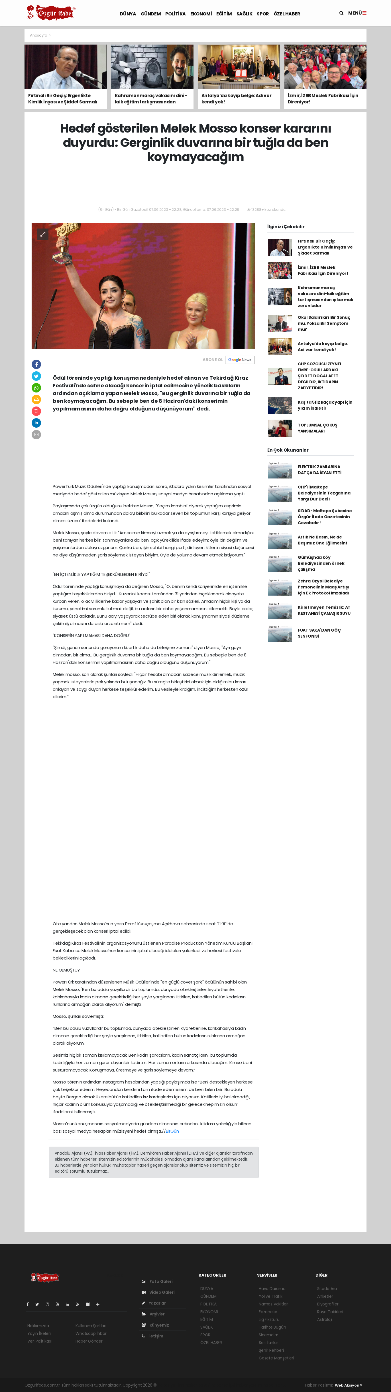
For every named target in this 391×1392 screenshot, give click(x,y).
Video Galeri (158, 1292)
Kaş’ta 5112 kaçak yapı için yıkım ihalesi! (325, 405)
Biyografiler (328, 1304)
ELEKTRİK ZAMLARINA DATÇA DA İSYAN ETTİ (319, 470)
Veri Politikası (39, 1341)
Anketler (325, 1296)
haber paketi (198, 1385)
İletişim (152, 1336)
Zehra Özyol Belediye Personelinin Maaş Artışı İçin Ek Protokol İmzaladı (323, 587)
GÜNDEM (151, 14)
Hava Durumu (272, 1288)
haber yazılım (249, 1385)
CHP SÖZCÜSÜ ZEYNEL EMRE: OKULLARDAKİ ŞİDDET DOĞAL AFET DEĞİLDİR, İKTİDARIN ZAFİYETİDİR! (320, 376)
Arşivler (153, 1314)
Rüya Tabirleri (330, 1312)
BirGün (172, 1131)
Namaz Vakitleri (273, 1304)
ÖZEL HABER (287, 14)
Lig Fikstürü (269, 1319)
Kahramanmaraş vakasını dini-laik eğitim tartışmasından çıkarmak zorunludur (325, 297)
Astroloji (324, 1319)
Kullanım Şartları (91, 1326)
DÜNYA (128, 14)
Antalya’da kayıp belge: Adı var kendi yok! (323, 346)
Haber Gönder (89, 1341)
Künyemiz (155, 1325)
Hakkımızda (38, 1326)
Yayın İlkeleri (38, 1333)
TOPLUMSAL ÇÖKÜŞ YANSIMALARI (317, 428)
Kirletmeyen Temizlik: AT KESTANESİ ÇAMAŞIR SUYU (324, 610)
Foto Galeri (157, 1281)
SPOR (263, 14)
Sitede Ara (327, 1288)
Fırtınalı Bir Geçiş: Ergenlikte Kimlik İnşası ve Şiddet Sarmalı (325, 247)
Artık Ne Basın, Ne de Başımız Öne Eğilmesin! (322, 540)
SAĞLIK (244, 14)
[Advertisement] (195, 185)
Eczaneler (268, 1312)
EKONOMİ (201, 14)
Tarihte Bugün (272, 1327)
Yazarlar (154, 1303)
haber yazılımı (171, 1385)
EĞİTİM (224, 14)
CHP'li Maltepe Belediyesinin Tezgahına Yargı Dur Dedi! (324, 493)
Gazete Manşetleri (276, 1358)
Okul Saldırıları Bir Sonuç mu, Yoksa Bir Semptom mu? (324, 323)
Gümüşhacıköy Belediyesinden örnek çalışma (321, 563)
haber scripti (223, 1385)
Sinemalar (268, 1335)
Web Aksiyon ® (348, 1385)
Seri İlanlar (268, 1342)
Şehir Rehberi (271, 1350)
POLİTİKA (175, 14)
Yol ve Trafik (270, 1296)
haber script (274, 1385)
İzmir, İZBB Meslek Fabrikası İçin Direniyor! (323, 270)
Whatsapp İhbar (91, 1333)
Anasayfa (39, 35)
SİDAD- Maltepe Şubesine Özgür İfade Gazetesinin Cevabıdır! (325, 517)
